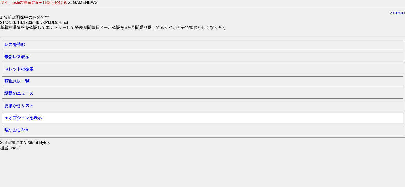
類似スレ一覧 (16, 81)
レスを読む (14, 44)
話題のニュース (18, 93)
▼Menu (399, 12)
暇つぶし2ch (16, 130)
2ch (392, 12)
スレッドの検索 (18, 69)
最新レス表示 (16, 57)
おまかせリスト (18, 105)
